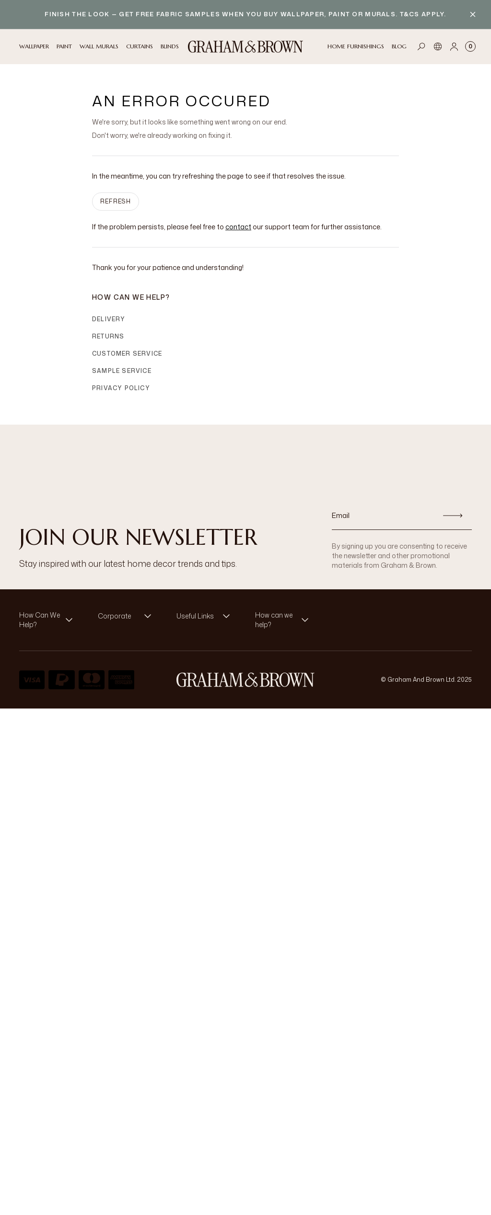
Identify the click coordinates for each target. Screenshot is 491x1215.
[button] (49, 619)
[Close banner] (472, 14)
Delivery (109, 319)
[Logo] (245, 47)
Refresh (115, 201)
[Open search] (421, 46)
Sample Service (122, 371)
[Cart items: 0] (470, 46)
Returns (108, 336)
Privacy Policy (121, 388)
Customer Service (127, 353)
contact (238, 226)
